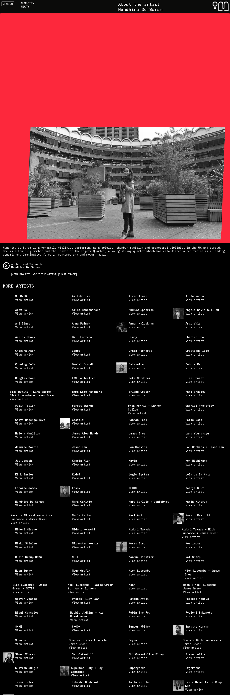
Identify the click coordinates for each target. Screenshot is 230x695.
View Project (21, 274)
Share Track (67, 274)
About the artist (44, 274)
